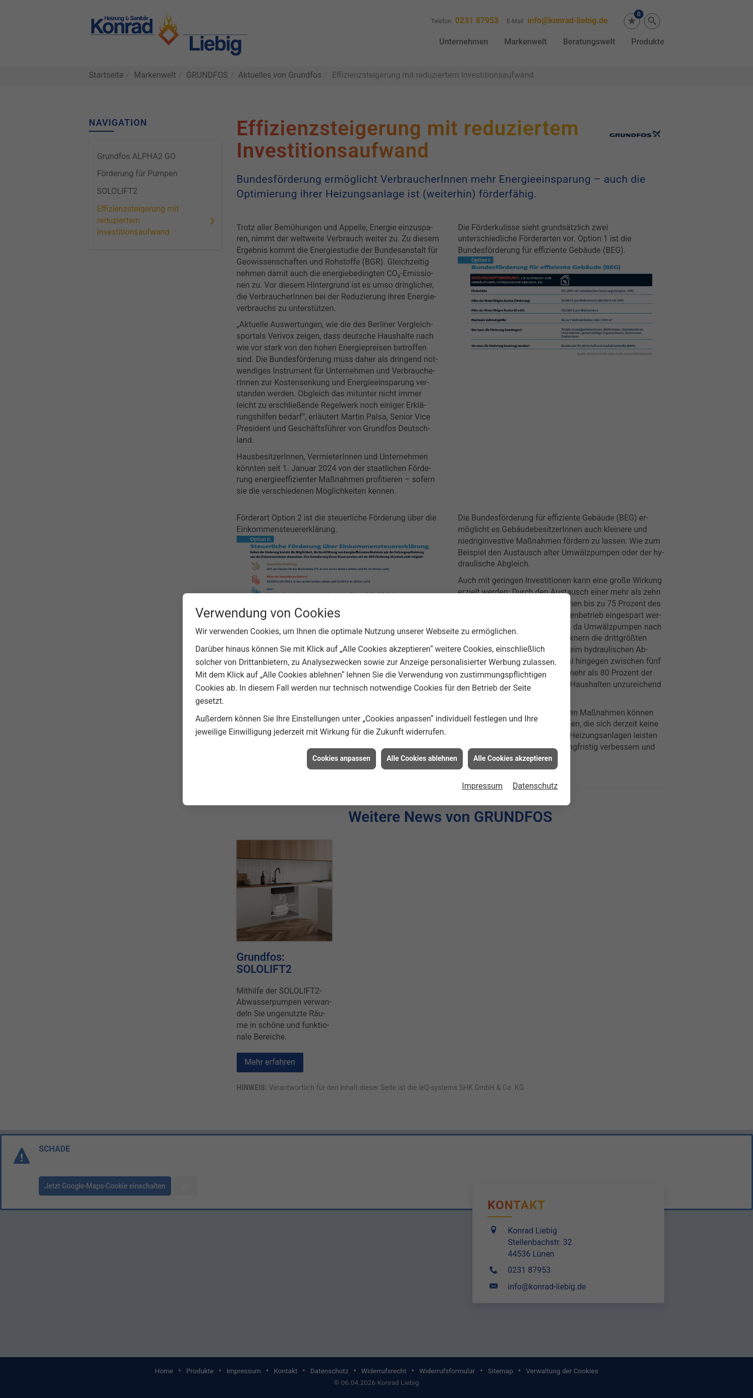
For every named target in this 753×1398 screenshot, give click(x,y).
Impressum (482, 786)
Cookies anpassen (341, 758)
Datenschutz (535, 786)
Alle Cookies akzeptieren (512, 758)
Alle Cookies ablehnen (422, 758)
